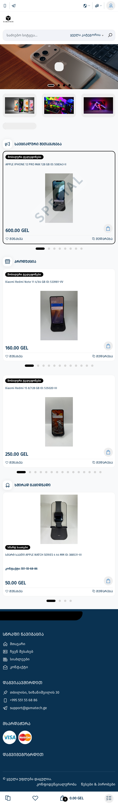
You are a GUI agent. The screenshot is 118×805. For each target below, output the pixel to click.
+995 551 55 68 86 (20, 700)
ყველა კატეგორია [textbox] (85, 35)
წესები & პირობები (98, 784)
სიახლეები (16, 659)
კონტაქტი (15, 667)
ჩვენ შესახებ (18, 651)
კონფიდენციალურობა (57, 784)
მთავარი (14, 644)
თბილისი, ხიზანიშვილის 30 (31, 692)
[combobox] (86, 35)
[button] (51, 85)
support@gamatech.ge (25, 708)
